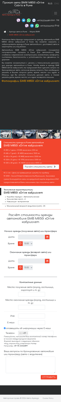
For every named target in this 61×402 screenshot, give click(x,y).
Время (11, 244)
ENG (56, 4)
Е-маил (10, 323)
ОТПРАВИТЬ (49, 377)
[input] (31, 237)
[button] (59, 107)
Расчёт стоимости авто (40, 167)
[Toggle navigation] (55, 13)
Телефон (10, 333)
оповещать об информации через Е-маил (27, 328)
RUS (50, 4)
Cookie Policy (48, 398)
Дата (11, 237)
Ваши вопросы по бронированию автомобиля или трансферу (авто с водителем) (29, 352)
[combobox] (23, 333)
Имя (12, 316)
